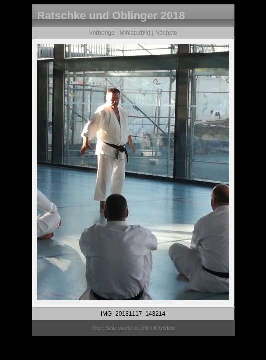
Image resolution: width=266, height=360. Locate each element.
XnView (166, 328)
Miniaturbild (134, 33)
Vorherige (101, 33)
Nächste (166, 33)
